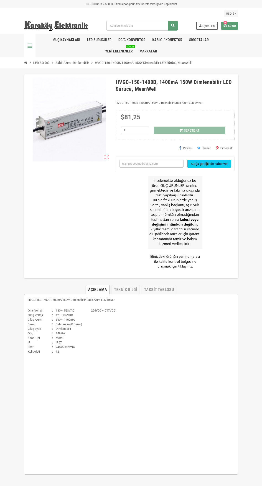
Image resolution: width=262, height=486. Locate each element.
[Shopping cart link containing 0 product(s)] (229, 26)
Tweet (204, 148)
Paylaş (185, 148)
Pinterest (224, 148)
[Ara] (142, 26)
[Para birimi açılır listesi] (231, 13)
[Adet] (135, 130)
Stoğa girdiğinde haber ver (209, 164)
